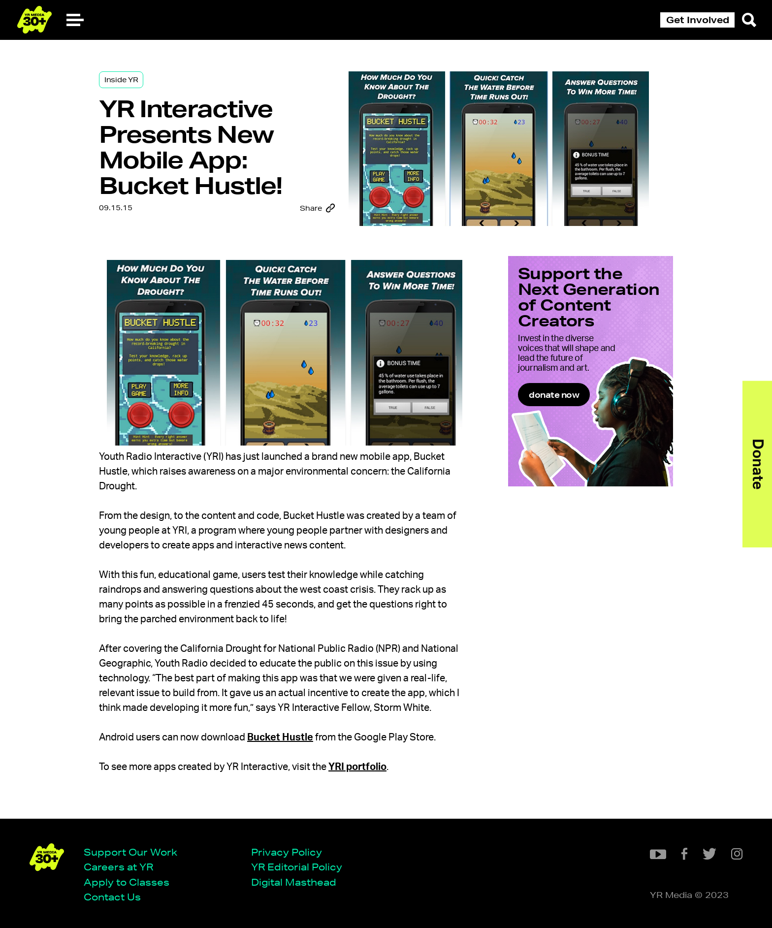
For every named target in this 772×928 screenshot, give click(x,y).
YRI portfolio (357, 767)
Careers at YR (118, 866)
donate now (554, 394)
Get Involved (697, 19)
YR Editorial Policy (296, 866)
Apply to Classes (126, 882)
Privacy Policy (286, 852)
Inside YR (121, 79)
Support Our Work (130, 852)
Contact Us (112, 896)
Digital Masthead (293, 882)
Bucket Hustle (280, 737)
